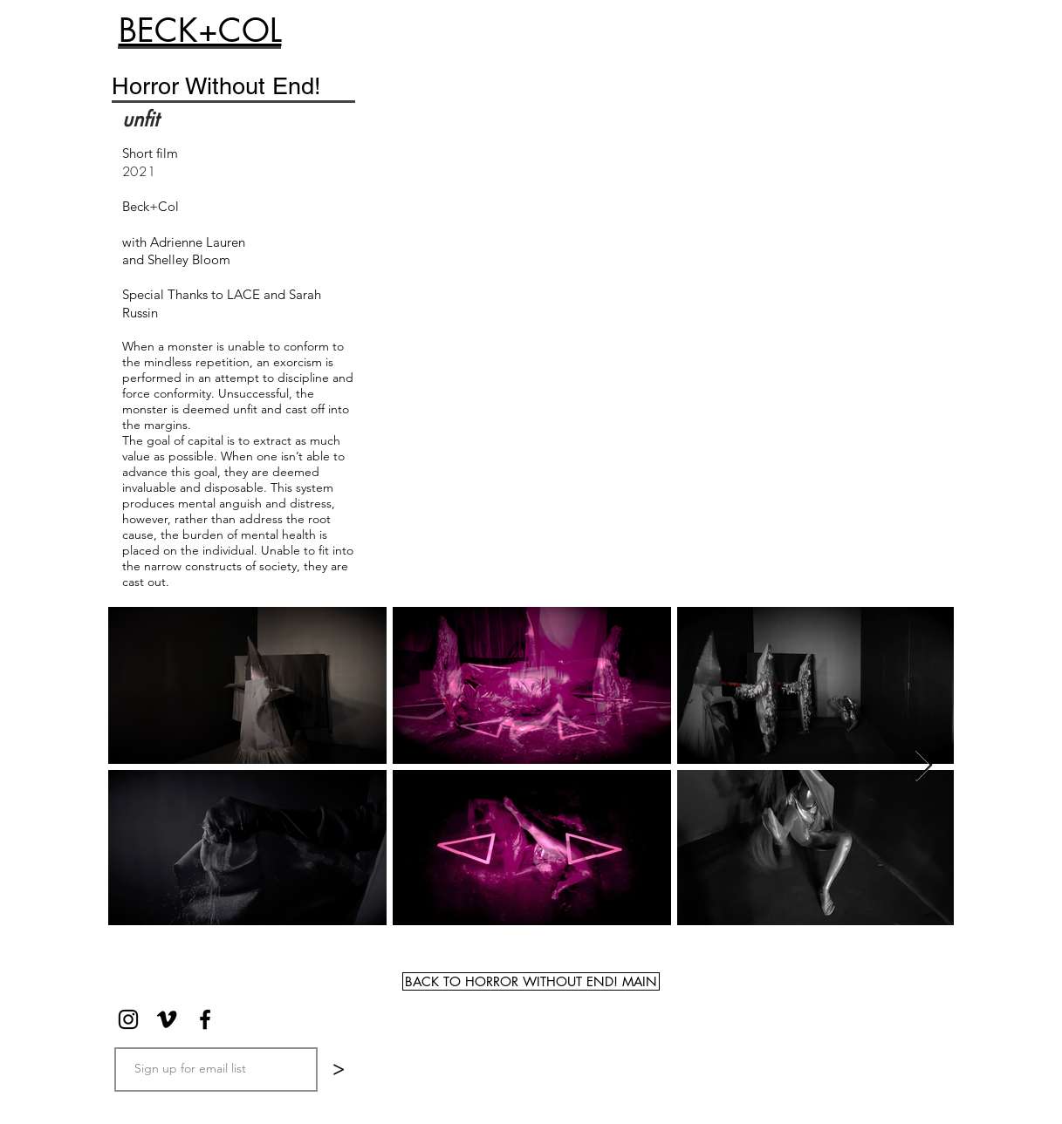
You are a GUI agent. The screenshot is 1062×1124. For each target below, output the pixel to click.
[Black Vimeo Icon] (167, 1019)
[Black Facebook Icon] (205, 1019)
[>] (338, 1069)
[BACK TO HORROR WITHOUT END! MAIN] (531, 981)
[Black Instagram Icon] (128, 1019)
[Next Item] (924, 766)
